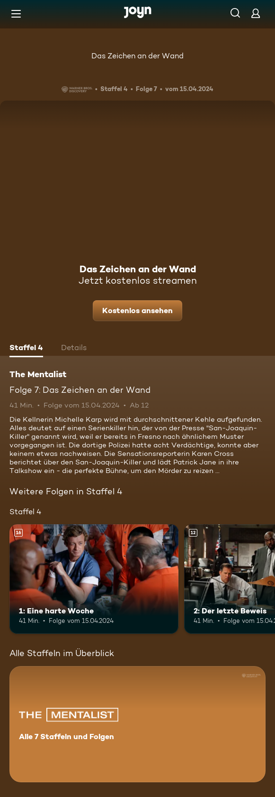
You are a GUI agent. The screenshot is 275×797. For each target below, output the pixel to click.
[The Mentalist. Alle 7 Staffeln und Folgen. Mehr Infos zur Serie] (137, 724)
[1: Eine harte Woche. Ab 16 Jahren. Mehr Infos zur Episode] (93, 579)
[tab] (26, 348)
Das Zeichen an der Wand (137, 55)
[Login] (255, 13)
